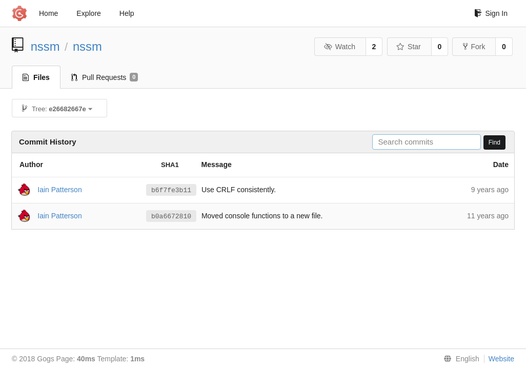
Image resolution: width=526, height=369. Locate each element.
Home (48, 13)
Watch (339, 47)
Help (126, 13)
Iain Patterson (59, 189)
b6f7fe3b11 (171, 190)
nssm (45, 46)
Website (501, 359)
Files (36, 77)
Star (408, 47)
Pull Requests (104, 77)
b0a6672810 (171, 216)
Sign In (491, 13)
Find (494, 142)
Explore (88, 13)
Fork (474, 47)
